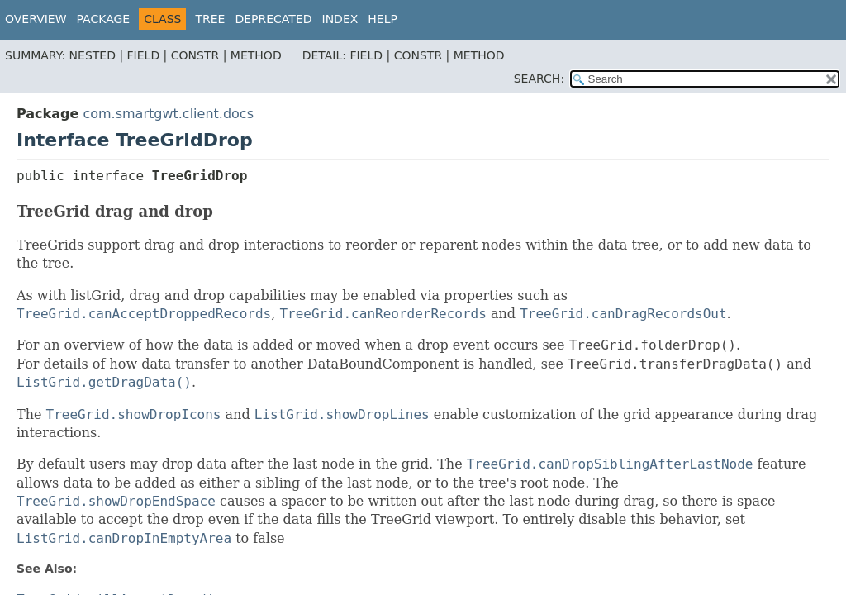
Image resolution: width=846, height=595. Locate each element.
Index (340, 19)
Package (104, 19)
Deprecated (273, 19)
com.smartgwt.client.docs (168, 113)
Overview (36, 19)
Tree (210, 19)
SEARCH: (539, 78)
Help (382, 19)
